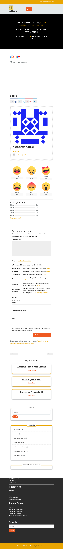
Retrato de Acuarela (15, 472)
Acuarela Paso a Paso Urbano (31, 366)
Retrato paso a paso (31, 379)
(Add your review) (15, 218)
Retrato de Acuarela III (31, 392)
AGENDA (11, 465)
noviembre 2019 (14, 436)
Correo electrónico (19, 310)
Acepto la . (21, 261)
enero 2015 (12, 441)
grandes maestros (14, 453)
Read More (31, 370)
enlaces (11, 451)
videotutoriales (31, 23)
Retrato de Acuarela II (15, 470)
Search (24, 415)
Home (19, 23)
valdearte (13, 11)
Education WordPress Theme (31, 546)
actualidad (12, 449)
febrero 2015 (13, 438)
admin (29, 37)
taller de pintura (13, 455)
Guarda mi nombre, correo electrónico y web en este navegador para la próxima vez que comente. (31, 329)
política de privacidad (24, 261)
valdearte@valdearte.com (22, 155)
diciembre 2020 (14, 434)
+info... (48, 268)
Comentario (16, 239)
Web (13, 318)
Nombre (15, 302)
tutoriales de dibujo (15, 457)
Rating (14, 297)
